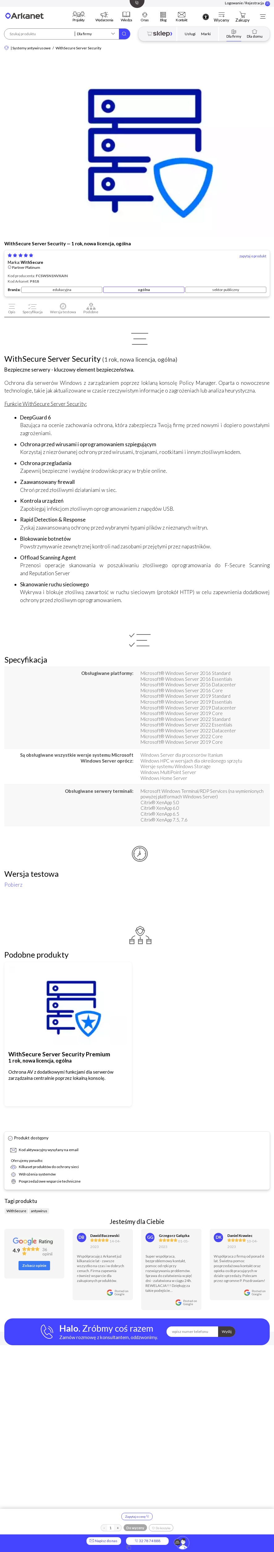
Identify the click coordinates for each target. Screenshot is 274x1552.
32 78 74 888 (147, 1540)
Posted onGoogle (122, 1292)
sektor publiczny (225, 289)
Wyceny (221, 20)
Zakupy (242, 20)
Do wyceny (135, 1528)
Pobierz (13, 884)
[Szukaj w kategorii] (97, 33)
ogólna (144, 289)
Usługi (190, 33)
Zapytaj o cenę (137, 1516)
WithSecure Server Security (78, 48)
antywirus (39, 1211)
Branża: (14, 290)
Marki (206, 33)
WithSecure (32, 262)
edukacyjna (62, 289)
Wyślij (227, 1331)
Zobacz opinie (34, 1265)
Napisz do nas (103, 1540)
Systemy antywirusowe (31, 48)
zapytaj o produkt (252, 256)
